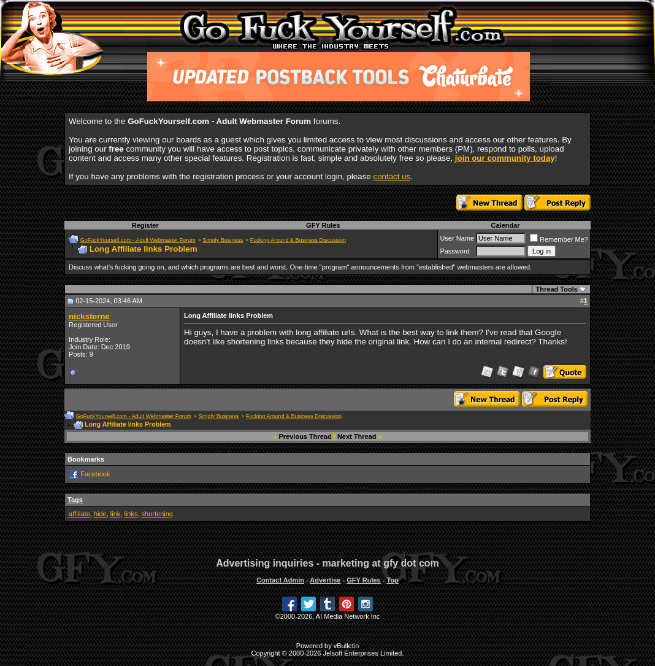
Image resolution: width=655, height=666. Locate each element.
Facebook (95, 474)
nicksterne (89, 316)
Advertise (325, 580)
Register (145, 225)
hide (100, 513)
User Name (457, 238)
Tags (75, 499)
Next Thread (357, 436)
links (130, 513)
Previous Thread (305, 436)
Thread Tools (557, 289)
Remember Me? (559, 239)
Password (454, 251)
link (115, 513)
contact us (391, 176)
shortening (157, 513)
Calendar (505, 225)
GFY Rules (323, 225)
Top (392, 580)
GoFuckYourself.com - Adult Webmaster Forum (138, 240)
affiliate (79, 513)
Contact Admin (280, 580)
